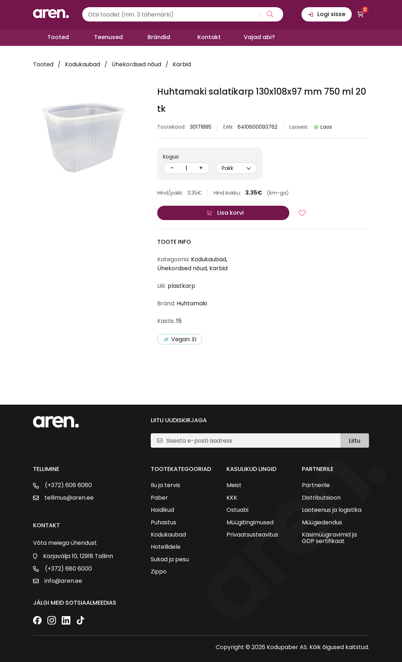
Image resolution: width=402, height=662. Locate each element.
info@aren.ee (63, 581)
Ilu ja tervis (165, 485)
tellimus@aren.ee (69, 498)
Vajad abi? (259, 37)
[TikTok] (80, 621)
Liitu (354, 441)
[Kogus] (186, 168)
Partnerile (316, 485)
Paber (159, 498)
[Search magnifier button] (268, 14)
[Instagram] (51, 621)
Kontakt (209, 37)
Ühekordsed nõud (136, 64)
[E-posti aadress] (250, 440)
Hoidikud (162, 510)
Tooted (58, 37)
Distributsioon (321, 498)
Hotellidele (166, 547)
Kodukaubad (82, 64)
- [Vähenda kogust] (172, 168)
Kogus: (171, 156)
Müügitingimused (250, 522)
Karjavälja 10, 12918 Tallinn (78, 556)
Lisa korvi (230, 213)
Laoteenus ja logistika (331, 510)
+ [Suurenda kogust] (201, 168)
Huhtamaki (192, 303)
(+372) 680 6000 (68, 569)
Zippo (159, 571)
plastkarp (181, 286)
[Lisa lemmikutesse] (302, 213)
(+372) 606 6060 (68, 485)
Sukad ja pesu (170, 559)
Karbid (182, 64)
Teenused (108, 37)
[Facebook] (37, 621)
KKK (231, 498)
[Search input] (182, 14)
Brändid (159, 37)
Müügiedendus (322, 522)
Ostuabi (237, 510)
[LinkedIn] (66, 621)
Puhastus (163, 522)
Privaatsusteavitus (252, 535)
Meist (234, 485)
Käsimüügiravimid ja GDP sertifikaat (329, 538)
